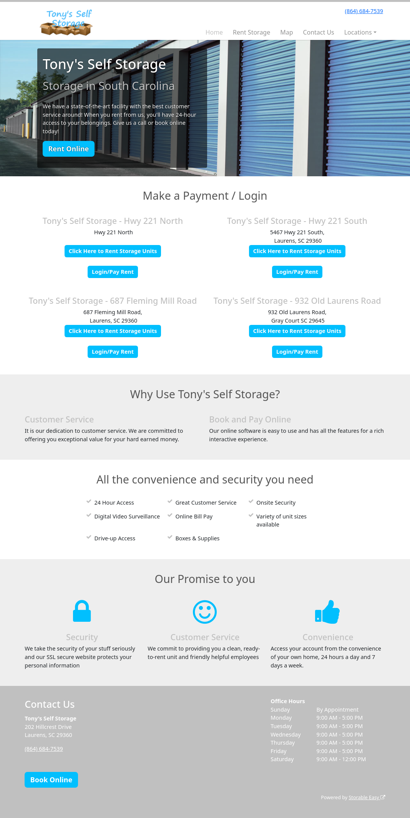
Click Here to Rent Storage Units (113, 251)
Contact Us (318, 32)
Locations (358, 32)
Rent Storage (251, 32)
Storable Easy (367, 797)
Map (286, 32)
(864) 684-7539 (364, 11)
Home (214, 32)
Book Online (51, 779)
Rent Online (68, 148)
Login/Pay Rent (113, 271)
